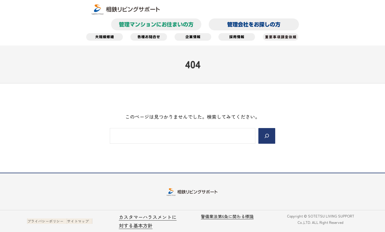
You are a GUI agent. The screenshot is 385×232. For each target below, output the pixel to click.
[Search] (266, 136)
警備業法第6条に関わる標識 (227, 216)
